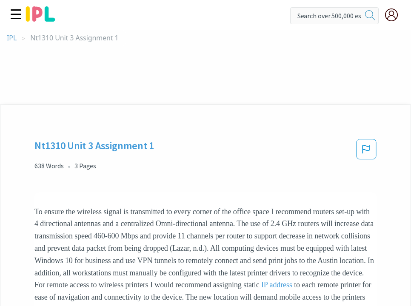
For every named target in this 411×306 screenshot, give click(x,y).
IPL (12, 38)
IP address (276, 284)
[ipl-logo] (40, 18)
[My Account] (395, 15)
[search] (370, 15)
